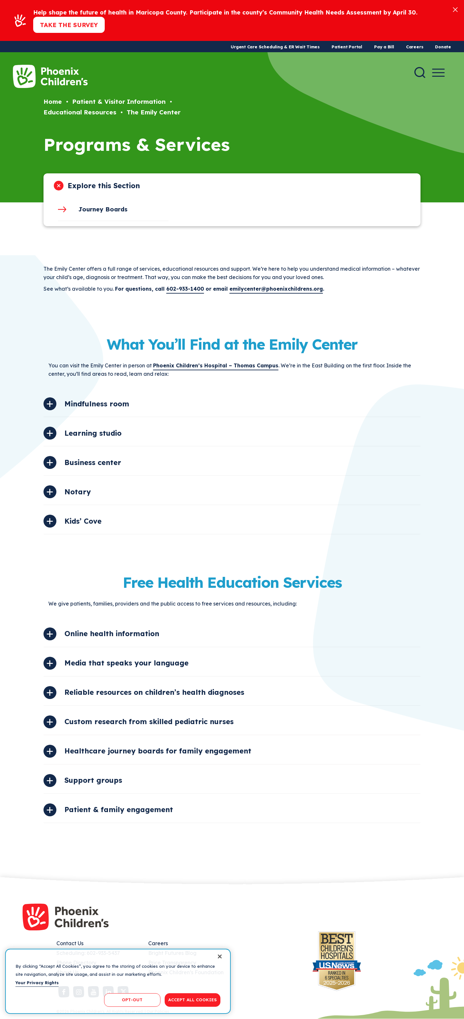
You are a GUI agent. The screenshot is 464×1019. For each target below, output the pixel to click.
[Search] (419, 72)
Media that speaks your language (126, 662)
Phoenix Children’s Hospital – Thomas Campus (215, 365)
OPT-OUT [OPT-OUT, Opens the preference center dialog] (132, 999)
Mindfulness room (96, 403)
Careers (414, 46)
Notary (77, 491)
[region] (118, 981)
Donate (443, 46)
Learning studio (92, 433)
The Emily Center (153, 112)
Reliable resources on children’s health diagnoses (154, 692)
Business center (92, 462)
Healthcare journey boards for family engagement (157, 750)
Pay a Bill (384, 46)
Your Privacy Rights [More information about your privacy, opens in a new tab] (37, 982)
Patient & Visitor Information (119, 101)
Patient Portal (347, 46)
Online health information (111, 633)
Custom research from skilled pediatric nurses (149, 721)
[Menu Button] (438, 73)
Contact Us (69, 943)
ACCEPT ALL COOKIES (192, 999)
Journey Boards (103, 209)
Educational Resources (80, 112)
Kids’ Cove (83, 521)
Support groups (93, 780)
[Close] (455, 9)
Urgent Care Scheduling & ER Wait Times (275, 46)
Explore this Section (104, 185)
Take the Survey (69, 25)
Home (53, 101)
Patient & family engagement (118, 809)
